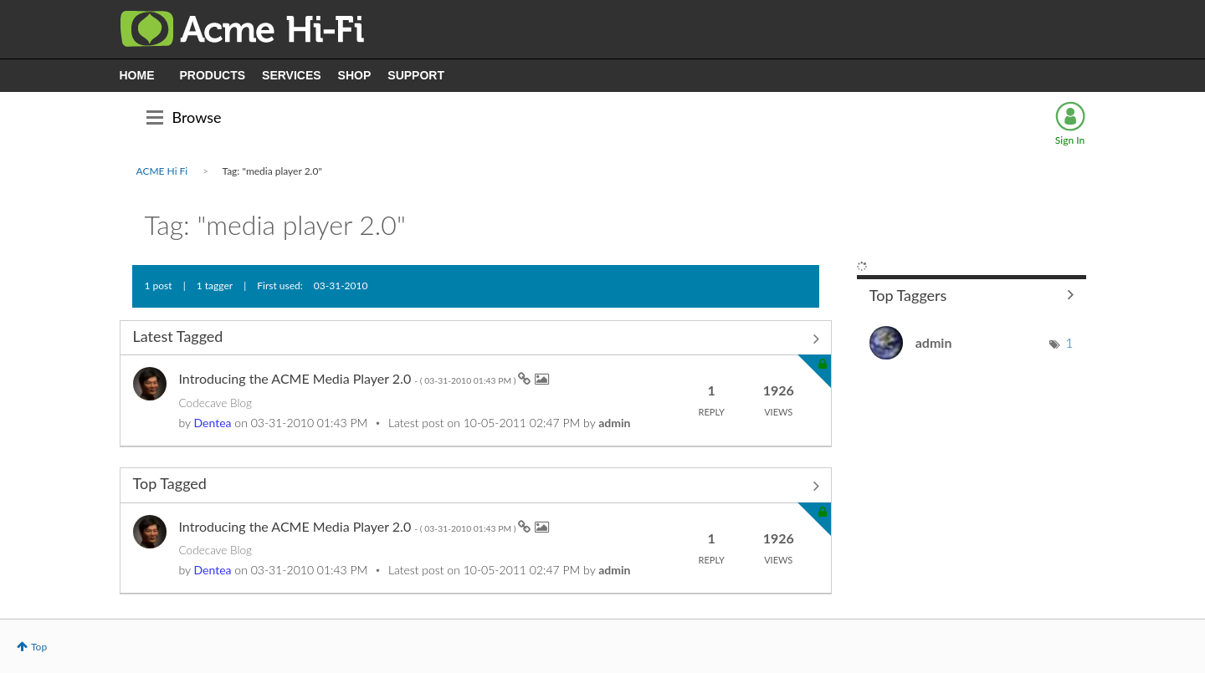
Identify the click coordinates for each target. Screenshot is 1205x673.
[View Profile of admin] (614, 423)
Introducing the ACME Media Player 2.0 (349, 378)
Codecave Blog (215, 403)
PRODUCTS (213, 75)
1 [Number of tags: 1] (1069, 342)
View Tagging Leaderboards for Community (971, 294)
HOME (137, 75)
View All (476, 339)
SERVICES (291, 75)
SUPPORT (415, 75)
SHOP (355, 75)
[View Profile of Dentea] (213, 423)
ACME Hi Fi (162, 171)
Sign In (1069, 140)
